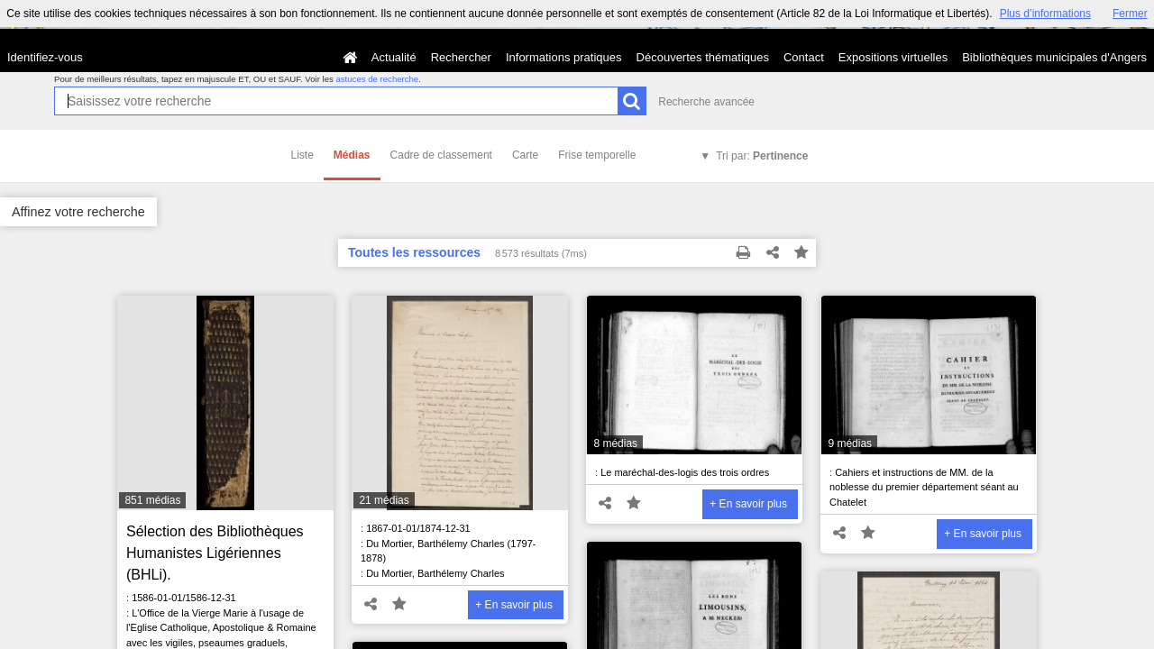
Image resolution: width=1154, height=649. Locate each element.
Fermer (1130, 13)
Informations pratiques (564, 57)
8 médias (615, 443)
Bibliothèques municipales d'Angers (1054, 57)
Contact (803, 57)
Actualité (394, 57)
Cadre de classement (441, 155)
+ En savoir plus (514, 605)
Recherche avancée (706, 102)
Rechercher (461, 57)
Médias (352, 155)
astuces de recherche (376, 79)
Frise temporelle (597, 155)
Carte (525, 155)
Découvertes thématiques (703, 57)
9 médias (850, 443)
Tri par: (762, 156)
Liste (302, 155)
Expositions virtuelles (893, 57)
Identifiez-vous (45, 57)
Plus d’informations (1045, 13)
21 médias (383, 500)
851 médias (152, 500)
